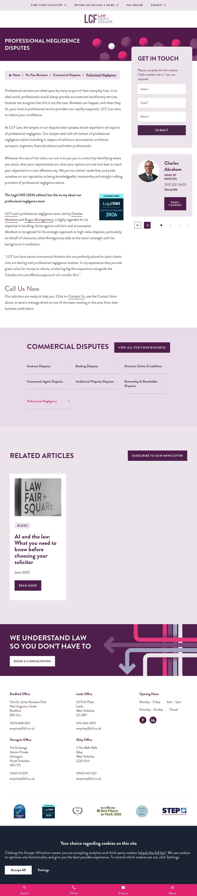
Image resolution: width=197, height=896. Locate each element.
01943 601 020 (86, 773)
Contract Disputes (38, 366)
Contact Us (76, 296)
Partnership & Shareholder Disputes (141, 383)
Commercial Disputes (67, 75)
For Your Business (37, 75)
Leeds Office (84, 694)
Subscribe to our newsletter (157, 456)
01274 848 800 (20, 723)
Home (16, 75)
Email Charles (175, 204)
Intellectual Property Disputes (95, 381)
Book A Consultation (32, 661)
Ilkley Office (84, 740)
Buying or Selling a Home (95, 5)
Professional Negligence (42, 401)
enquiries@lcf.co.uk (22, 728)
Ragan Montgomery (39, 219)
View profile (170, 189)
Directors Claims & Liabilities (143, 366)
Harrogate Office (20, 740)
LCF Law (11, 213)
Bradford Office (20, 694)
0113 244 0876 (86, 723)
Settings (43, 870)
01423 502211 (19, 773)
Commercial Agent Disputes (45, 381)
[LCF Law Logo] (98, 19)
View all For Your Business (142, 348)
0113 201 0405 (175, 185)
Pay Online (134, 5)
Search (156, 5)
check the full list (151, 852)
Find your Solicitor (47, 5)
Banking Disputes (87, 366)
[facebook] (142, 720)
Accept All (18, 870)
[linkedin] (153, 720)
